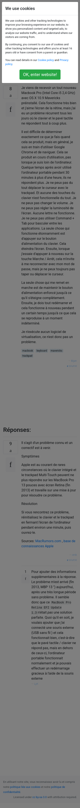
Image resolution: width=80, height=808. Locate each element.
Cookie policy (46, 60)
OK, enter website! (40, 74)
